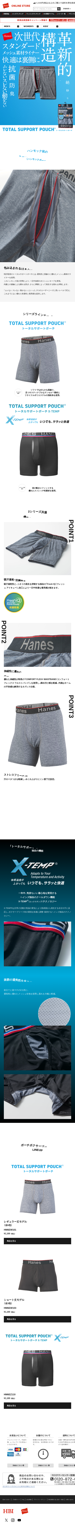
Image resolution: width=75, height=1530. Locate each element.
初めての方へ (6, 1499)
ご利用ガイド (16, 1499)
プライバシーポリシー (40, 1499)
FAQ (23, 1499)
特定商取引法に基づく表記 (56, 1499)
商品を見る (11, 1241)
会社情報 (28, 1499)
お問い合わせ (69, 1499)
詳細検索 (66, 9)
